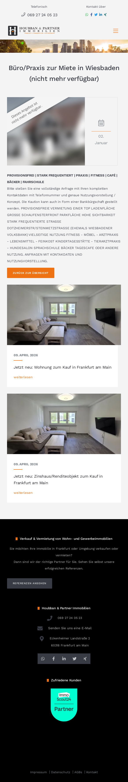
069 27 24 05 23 (39, 15)
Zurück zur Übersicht (31, 273)
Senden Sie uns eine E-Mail (64, 628)
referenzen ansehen (29, 583)
